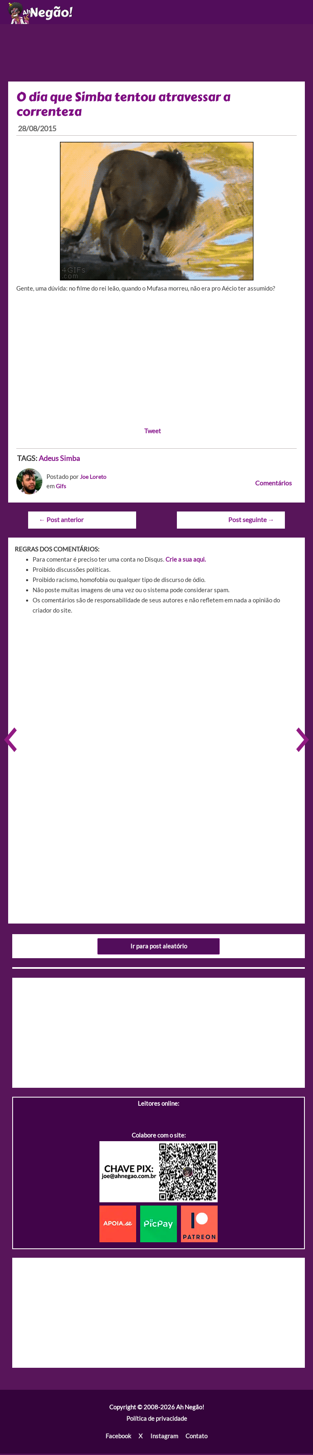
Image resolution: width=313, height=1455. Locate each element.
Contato (196, 1437)
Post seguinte (252, 521)
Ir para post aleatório (158, 948)
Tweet (152, 433)
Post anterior (60, 521)
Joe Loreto (94, 479)
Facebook (119, 1437)
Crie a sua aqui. (185, 561)
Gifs (61, 489)
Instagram (164, 1437)
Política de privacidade (156, 1420)
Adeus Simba (59, 460)
